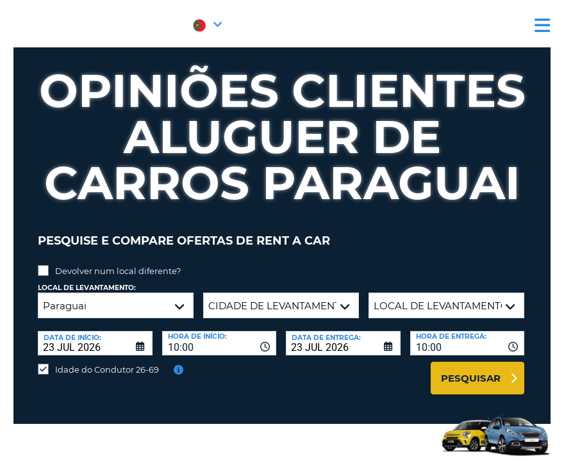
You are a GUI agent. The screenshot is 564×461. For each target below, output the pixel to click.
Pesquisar (471, 368)
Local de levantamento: (87, 278)
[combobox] (219, 333)
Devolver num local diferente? (118, 261)
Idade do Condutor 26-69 (107, 360)
